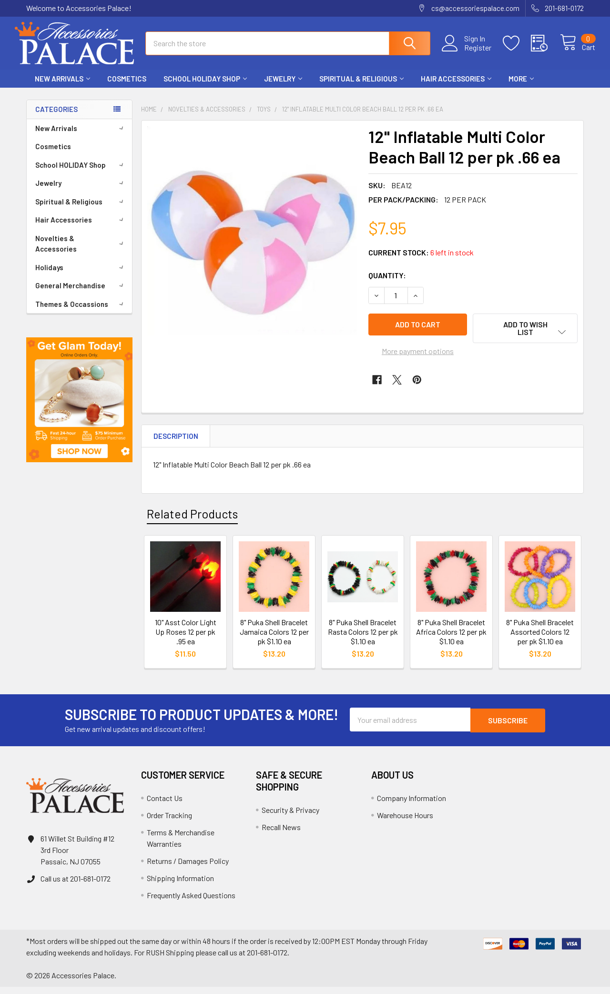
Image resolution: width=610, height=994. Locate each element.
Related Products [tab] (192, 521)
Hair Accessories (456, 87)
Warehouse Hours (405, 822)
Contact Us (165, 805)
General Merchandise (81, 294)
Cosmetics (126, 87)
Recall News (281, 834)
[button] (79, 408)
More (521, 87)
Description (175, 443)
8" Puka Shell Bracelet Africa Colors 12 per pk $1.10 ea (451, 639)
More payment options (418, 358)
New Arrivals (62, 87)
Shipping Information (180, 885)
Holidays (81, 276)
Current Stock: (421, 260)
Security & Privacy (290, 817)
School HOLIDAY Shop (205, 87)
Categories (56, 117)
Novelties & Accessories (81, 252)
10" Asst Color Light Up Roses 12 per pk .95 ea (185, 639)
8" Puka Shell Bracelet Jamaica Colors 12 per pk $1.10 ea (274, 639)
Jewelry (283, 87)
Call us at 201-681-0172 (76, 885)
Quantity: (387, 283)
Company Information (411, 805)
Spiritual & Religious (361, 87)
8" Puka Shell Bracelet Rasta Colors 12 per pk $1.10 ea (363, 639)
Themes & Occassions (81, 312)
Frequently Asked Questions (191, 902)
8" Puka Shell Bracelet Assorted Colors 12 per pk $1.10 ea (540, 639)
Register (466, 53)
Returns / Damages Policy (188, 867)
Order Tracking (169, 822)
